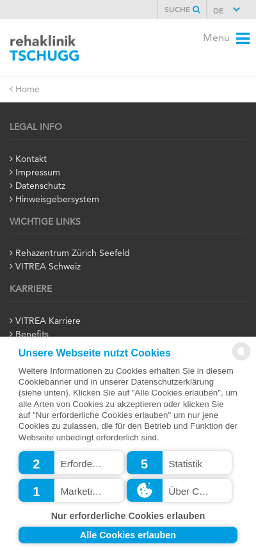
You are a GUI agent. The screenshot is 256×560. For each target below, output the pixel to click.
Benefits (32, 334)
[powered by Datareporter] (241, 358)
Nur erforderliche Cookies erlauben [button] (128, 516)
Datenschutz (40, 186)
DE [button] (219, 11)
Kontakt (31, 159)
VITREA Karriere (48, 321)
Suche (182, 10)
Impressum (37, 172)
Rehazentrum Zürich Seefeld (72, 253)
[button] (71, 462)
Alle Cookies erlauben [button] (128, 535)
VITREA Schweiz (48, 266)
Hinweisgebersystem (57, 199)
